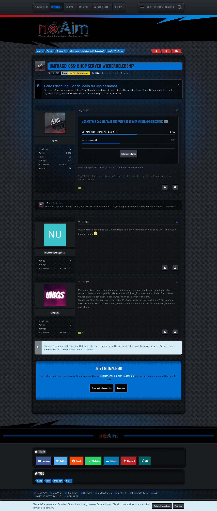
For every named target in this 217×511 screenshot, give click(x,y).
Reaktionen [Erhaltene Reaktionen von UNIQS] (43, 321)
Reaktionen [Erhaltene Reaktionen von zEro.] (43, 149)
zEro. (97, 72)
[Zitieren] (175, 187)
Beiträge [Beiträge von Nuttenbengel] (42, 264)
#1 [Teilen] (177, 110)
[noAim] (108, 29)
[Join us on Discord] (176, 51)
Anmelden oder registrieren (160, 7)
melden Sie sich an (54, 349)
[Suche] (179, 7)
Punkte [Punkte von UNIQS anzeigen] (41, 325)
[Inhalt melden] (165, 187)
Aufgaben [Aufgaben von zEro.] (42, 168)
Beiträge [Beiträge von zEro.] (42, 160)
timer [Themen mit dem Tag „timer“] (68, 480)
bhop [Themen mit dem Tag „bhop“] (39, 480)
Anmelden (121, 388)
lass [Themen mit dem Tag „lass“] (48, 480)
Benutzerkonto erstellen (101, 388)
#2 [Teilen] (177, 221)
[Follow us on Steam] (156, 51)
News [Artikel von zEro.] (40, 156)
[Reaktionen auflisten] (82, 187)
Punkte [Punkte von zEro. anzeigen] (41, 153)
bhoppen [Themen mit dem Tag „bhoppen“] (58, 480)
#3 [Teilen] (177, 282)
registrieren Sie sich (157, 346)
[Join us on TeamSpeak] (166, 51)
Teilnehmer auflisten (128, 153)
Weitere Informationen (162, 505)
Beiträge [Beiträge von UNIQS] (42, 328)
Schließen (178, 505)
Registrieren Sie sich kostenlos (117, 375)
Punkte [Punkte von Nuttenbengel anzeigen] (41, 260)
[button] (141, 7)
